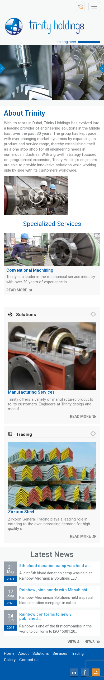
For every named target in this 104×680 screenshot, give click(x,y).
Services (60, 653)
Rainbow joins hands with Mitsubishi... (54, 590)
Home (9, 653)
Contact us (29, 659)
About (23, 653)
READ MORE (16, 290)
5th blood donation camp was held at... (55, 565)
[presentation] (2, 68)
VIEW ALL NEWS (81, 642)
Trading (77, 653)
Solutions (40, 653)
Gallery (10, 659)
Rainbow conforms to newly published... (45, 616)
